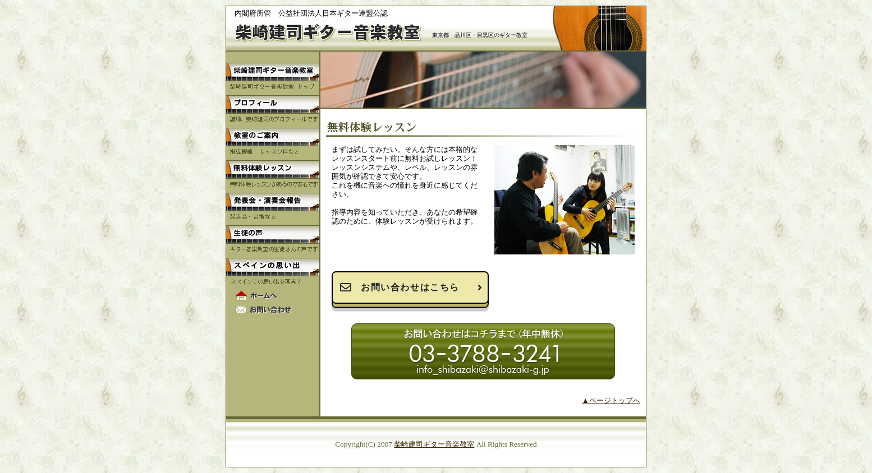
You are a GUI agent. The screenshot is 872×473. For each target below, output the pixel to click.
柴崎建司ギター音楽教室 (434, 444)
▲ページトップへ (611, 400)
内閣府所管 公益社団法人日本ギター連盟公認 (311, 13)
